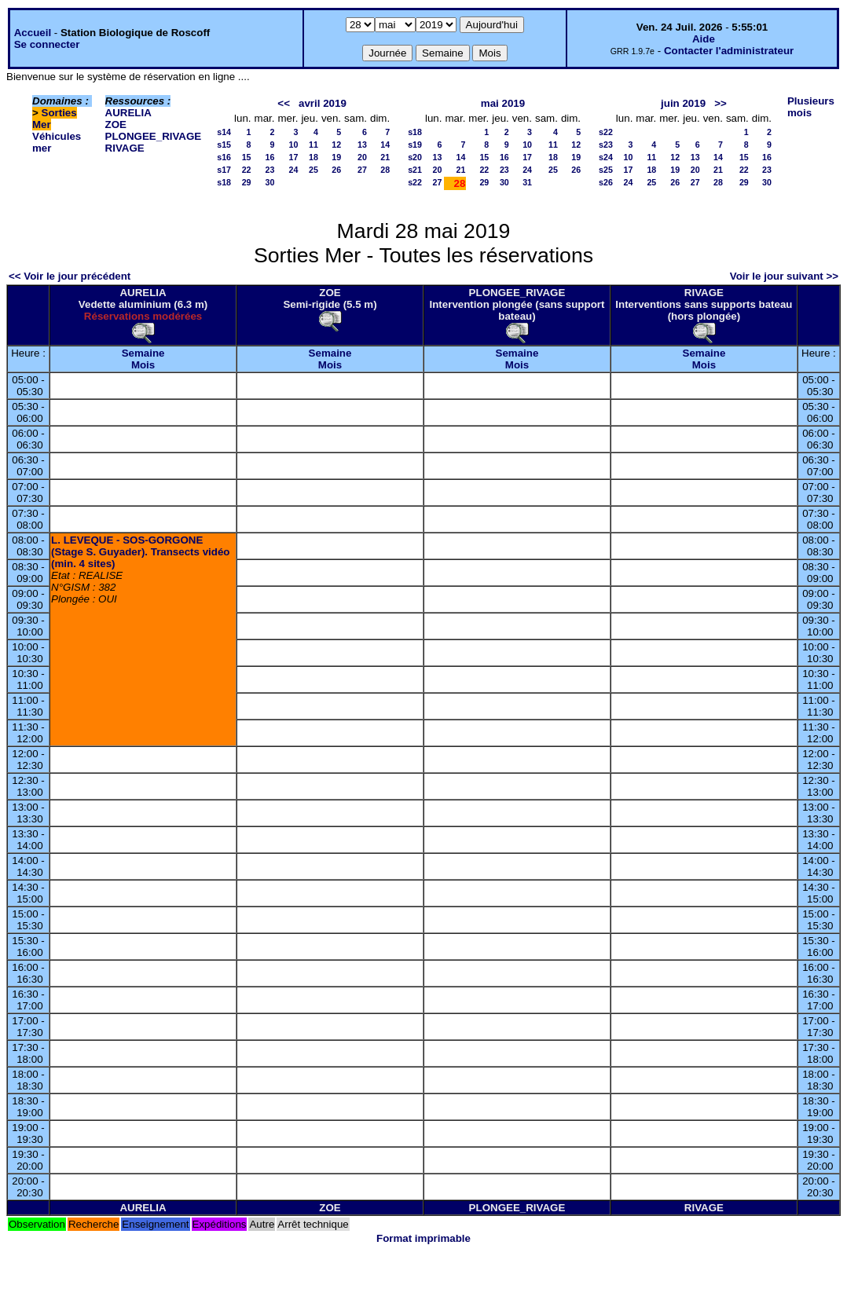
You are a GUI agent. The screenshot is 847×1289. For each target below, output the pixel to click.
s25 (606, 169)
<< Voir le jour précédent (69, 276)
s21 (415, 169)
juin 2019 (683, 103)
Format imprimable (423, 1238)
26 (336, 169)
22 (246, 169)
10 (294, 144)
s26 (606, 182)
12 (336, 144)
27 (362, 169)
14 (385, 144)
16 (270, 157)
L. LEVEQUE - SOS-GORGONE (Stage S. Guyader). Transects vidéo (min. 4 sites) (140, 551)
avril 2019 (322, 103)
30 (270, 182)
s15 (224, 144)
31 (527, 182)
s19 (415, 144)
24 (294, 169)
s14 (224, 132)
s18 (224, 182)
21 (385, 157)
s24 (606, 157)
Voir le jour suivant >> (784, 276)
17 (294, 157)
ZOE (115, 124)
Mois (143, 365)
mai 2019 (503, 103)
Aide (703, 39)
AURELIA (128, 113)
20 (362, 157)
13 (362, 144)
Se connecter (47, 44)
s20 (415, 157)
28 (385, 169)
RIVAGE (125, 148)
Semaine (143, 353)
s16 (224, 157)
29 (246, 182)
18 (313, 157)
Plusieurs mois (810, 107)
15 (246, 157)
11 (313, 144)
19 (336, 157)
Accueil (32, 32)
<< (283, 103)
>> (720, 103)
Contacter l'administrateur (729, 51)
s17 (224, 169)
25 (313, 169)
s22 (415, 182)
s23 (606, 144)
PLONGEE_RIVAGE (153, 136)
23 (270, 169)
